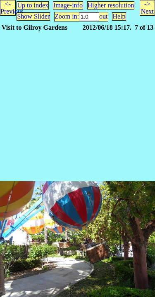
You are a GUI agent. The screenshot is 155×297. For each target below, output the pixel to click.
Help (118, 16)
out (103, 16)
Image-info (68, 5)
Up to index (32, 5)
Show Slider (33, 16)
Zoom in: (67, 16)
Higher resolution (111, 5)
